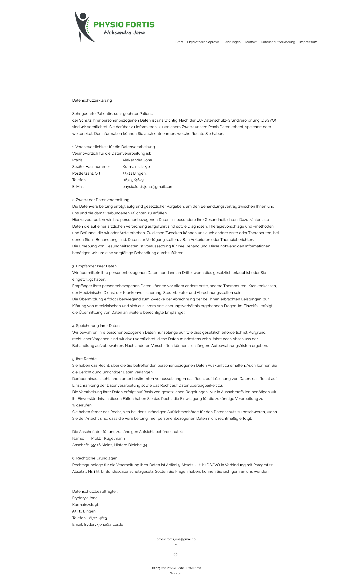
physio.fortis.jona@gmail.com (148, 186)
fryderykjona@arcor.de (103, 524)
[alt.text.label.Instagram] (175, 554)
